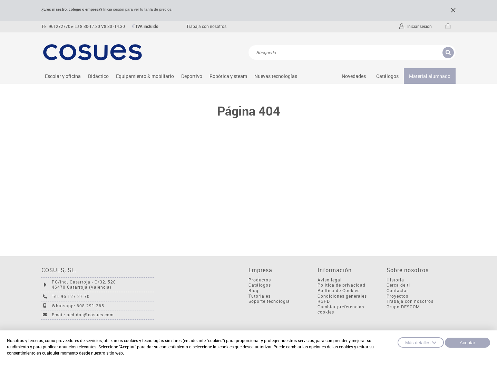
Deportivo (191, 76)
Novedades (354, 76)
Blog (253, 290)
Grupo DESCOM (403, 306)
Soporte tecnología (269, 301)
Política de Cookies (339, 290)
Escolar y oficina (63, 76)
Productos (259, 279)
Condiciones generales (342, 296)
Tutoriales (259, 296)
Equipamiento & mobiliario (145, 76)
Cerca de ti (398, 285)
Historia (395, 279)
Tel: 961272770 (55, 26)
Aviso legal (330, 279)
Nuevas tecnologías (275, 76)
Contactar (397, 290)
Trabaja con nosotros (206, 26)
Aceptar (467, 342)
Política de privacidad (342, 285)
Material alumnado (429, 76)
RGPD (324, 301)
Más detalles (420, 342)
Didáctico (98, 76)
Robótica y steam (228, 76)
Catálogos (387, 76)
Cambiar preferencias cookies (341, 309)
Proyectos (397, 296)
